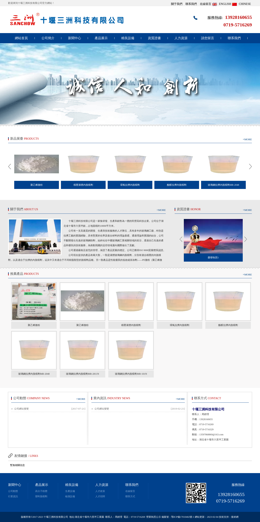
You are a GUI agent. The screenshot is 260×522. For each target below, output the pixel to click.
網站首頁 (21, 38)
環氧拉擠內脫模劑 (179, 325)
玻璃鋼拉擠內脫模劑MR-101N (131, 373)
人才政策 (100, 491)
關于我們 (176, 3)
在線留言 (205, 3)
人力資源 (180, 38)
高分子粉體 (41, 491)
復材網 (234, 517)
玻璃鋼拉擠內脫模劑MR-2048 (34, 373)
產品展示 (101, 38)
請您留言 (207, 38)
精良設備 (127, 38)
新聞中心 (74, 38)
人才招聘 (100, 496)
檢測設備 (70, 496)
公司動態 (13, 491)
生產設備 (70, 491)
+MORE (247, 139)
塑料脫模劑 (41, 496)
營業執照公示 (153, 517)
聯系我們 (191, 3)
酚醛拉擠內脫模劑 (228, 325)
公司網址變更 (21, 408)
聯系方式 (130, 496)
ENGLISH (225, 3)
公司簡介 (47, 38)
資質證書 (154, 38)
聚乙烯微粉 (34, 325)
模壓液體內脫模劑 (131, 325)
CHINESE (245, 3)
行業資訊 (13, 496)
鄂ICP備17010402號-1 (182, 517)
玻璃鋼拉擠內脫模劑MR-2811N (82, 373)
